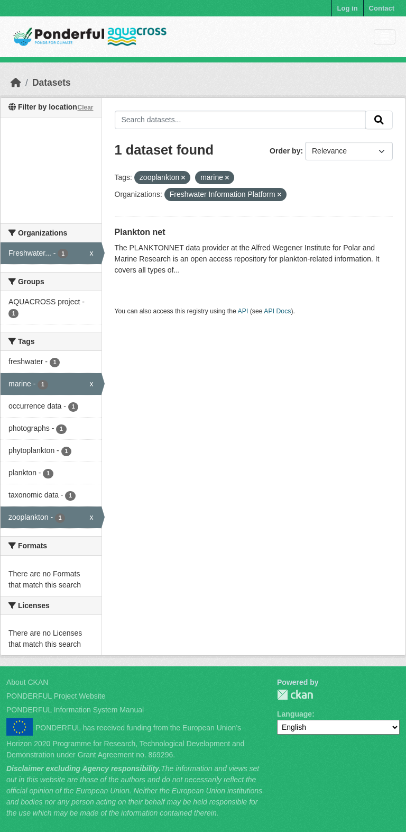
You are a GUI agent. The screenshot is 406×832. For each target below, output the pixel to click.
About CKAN (27, 682)
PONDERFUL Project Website (56, 696)
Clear (85, 107)
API (243, 311)
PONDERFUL (295, 694)
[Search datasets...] (240, 120)
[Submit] (379, 120)
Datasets (51, 82)
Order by (285, 151)
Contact (381, 8)
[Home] (16, 82)
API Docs (277, 311)
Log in (347, 8)
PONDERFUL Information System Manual (75, 710)
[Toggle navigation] (384, 36)
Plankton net (140, 232)
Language (294, 714)
